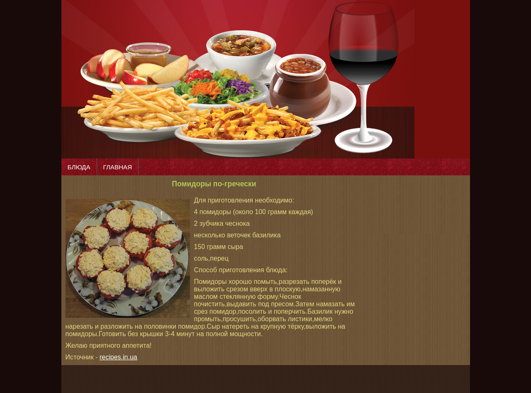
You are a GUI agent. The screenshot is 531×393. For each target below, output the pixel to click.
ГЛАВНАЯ (117, 167)
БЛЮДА (79, 167)
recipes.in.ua (118, 357)
